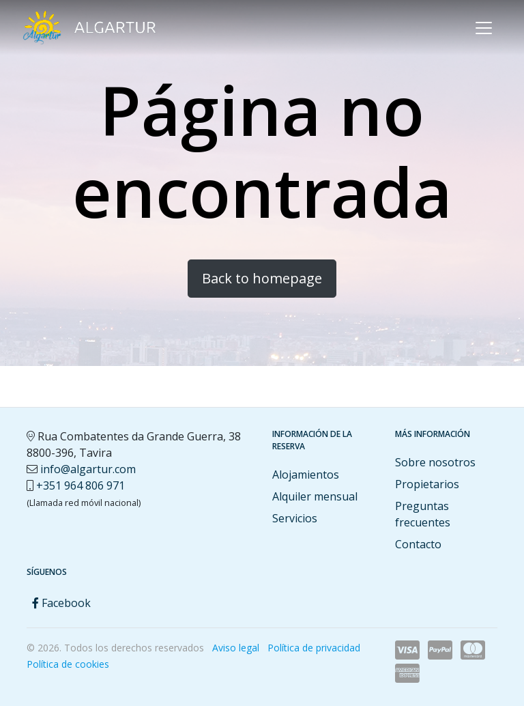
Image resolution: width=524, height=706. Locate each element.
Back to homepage (262, 278)
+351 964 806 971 (80, 485)
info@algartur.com (88, 469)
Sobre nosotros (435, 462)
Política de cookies (68, 664)
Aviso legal (235, 647)
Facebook (61, 602)
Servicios (294, 518)
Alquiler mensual (315, 496)
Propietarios (427, 484)
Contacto (418, 544)
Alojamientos (305, 474)
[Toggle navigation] (484, 28)
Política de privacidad (313, 647)
